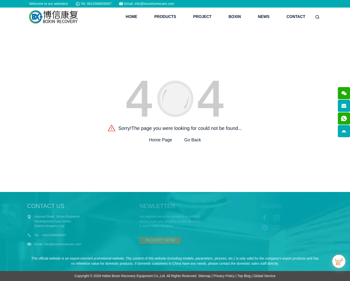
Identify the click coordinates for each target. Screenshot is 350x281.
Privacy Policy (224, 276)
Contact (296, 17)
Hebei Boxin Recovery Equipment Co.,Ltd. (134, 276)
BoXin (234, 17)
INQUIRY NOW (154, 240)
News (264, 17)
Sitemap (204, 276)
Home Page (160, 139)
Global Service (265, 276)
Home (131, 17)
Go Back (192, 139)
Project (202, 17)
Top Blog (244, 276)
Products (165, 17)
